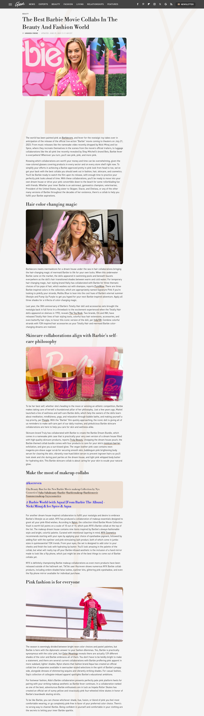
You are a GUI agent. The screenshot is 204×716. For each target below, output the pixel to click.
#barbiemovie (90, 492)
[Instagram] (154, 5)
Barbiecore (67, 137)
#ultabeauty (50, 492)
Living (80, 4)
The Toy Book (76, 313)
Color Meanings (70, 653)
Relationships (95, 4)
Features (112, 4)
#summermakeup (35, 496)
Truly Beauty (76, 439)
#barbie (61, 492)
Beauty (56, 4)
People (45, 420)
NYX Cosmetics (108, 532)
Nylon (74, 522)
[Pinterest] (143, 5)
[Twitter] (160, 5)
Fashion (68, 4)
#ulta (41, 492)
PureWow (99, 286)
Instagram (118, 262)
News (32, 4)
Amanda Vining (31, 33)
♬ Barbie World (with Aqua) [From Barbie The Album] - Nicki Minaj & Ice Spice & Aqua (65, 504)
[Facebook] (137, 5)
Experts (43, 4)
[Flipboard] (148, 5)
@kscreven (33, 483)
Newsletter (185, 4)
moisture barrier (112, 443)
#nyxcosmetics (53, 496)
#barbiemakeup (74, 492)
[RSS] (171, 5)
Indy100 (98, 320)
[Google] (165, 5)
